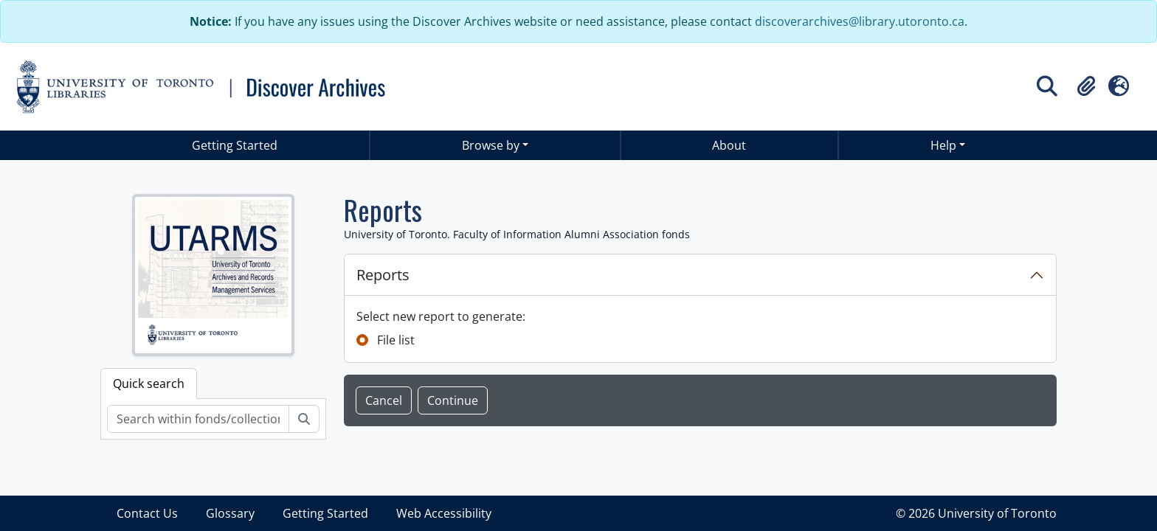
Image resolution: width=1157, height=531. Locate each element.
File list (396, 340)
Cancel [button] (383, 400)
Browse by (490, 145)
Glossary (230, 513)
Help (943, 145)
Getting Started (234, 145)
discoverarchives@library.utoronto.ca (859, 21)
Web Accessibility (443, 513)
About (729, 145)
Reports (383, 275)
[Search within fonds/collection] (198, 419)
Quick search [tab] (148, 383)
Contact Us (147, 513)
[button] (1086, 86)
